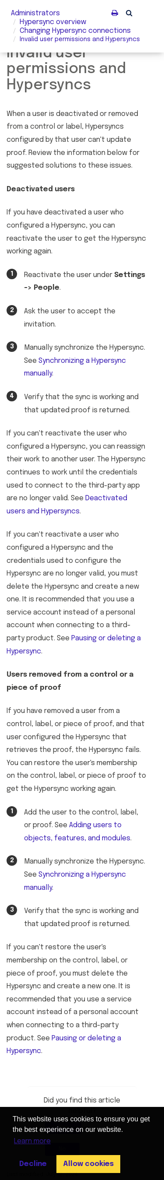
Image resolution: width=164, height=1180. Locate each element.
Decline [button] (33, 1164)
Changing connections (75, 31)
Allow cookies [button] (88, 1164)
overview (53, 22)
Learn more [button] (32, 1141)
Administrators (35, 13)
